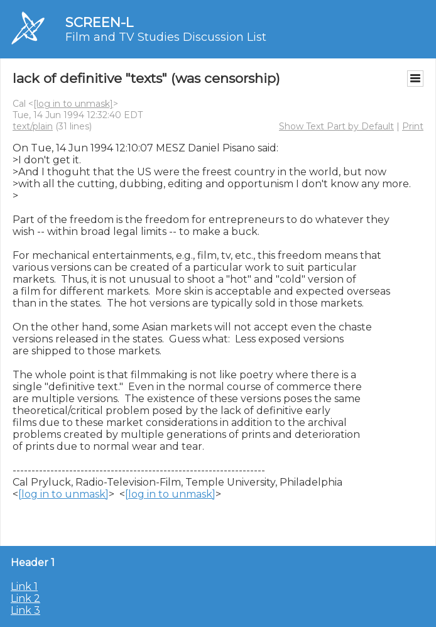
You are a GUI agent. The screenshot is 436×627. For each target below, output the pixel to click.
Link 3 (25, 610)
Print (412, 126)
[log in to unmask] (73, 103)
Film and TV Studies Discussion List (165, 37)
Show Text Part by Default (336, 126)
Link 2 (25, 598)
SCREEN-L (99, 22)
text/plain (33, 126)
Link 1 (24, 586)
